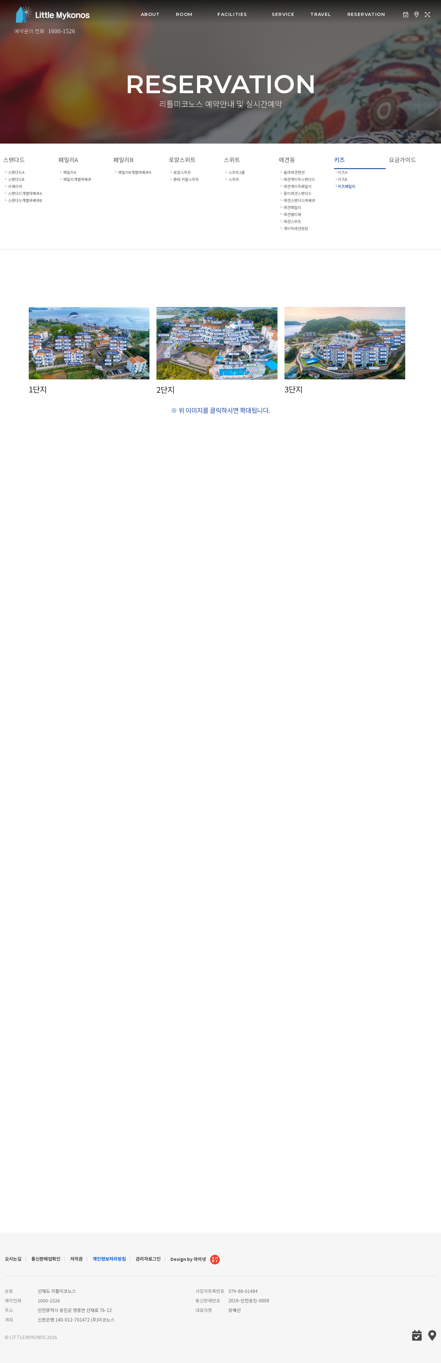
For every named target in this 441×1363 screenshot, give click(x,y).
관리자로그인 (148, 1258)
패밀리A (68, 159)
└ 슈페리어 (12, 186)
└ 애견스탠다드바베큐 (297, 200)
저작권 (76, 1258)
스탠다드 (14, 159)
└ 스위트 (231, 179)
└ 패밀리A (67, 172)
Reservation (366, 14)
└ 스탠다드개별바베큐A (22, 193)
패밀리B (123, 159)
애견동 (287, 159)
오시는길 (13, 1258)
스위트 (232, 159)
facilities (232, 14)
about (150, 14)
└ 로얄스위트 (180, 172)
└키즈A (340, 172)
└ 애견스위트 (290, 221)
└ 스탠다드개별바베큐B (22, 200)
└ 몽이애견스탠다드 (295, 193)
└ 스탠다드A (14, 172)
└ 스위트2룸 (234, 172)
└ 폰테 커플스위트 (184, 179)
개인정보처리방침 (109, 1258)
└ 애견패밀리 (290, 207)
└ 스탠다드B (14, 179)
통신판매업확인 (45, 1258)
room (184, 14)
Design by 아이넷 (195, 1259)
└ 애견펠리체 (290, 214)
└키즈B (340, 179)
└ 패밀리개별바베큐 (74, 179)
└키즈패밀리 (344, 186)
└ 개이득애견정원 (293, 228)
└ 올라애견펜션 (292, 172)
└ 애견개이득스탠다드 (297, 179)
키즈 (339, 159)
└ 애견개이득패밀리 (295, 186)
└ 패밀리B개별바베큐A (132, 172)
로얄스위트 (182, 159)
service (283, 14)
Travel (320, 14)
